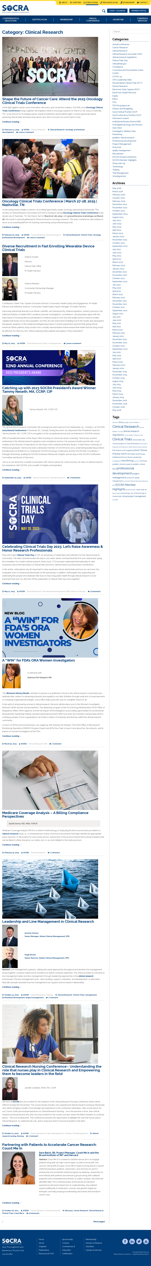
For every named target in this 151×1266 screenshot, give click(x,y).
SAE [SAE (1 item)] (113, 485)
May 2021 (116, 323)
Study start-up (118, 163)
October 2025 (118, 198)
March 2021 (117, 330)
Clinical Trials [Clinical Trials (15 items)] (122, 439)
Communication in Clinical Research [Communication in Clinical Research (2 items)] (126, 444)
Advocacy (69, 1211)
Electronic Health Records (124, 92)
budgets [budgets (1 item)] (126, 422)
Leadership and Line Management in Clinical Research (48, 921)
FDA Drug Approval (121, 105)
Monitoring (117, 134)
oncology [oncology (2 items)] (143, 461)
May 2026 (116, 188)
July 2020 (116, 352)
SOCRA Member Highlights (124, 160)
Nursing (20, 1136)
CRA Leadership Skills (122, 80)
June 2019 (116, 387)
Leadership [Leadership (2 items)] (137, 457)
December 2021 (119, 301)
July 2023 (116, 249)
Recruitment (117, 153)
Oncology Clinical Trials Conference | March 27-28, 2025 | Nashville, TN (49, 203)
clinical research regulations (124, 57)
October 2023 (118, 243)
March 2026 (117, 191)
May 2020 (116, 355)
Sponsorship (128, 2)
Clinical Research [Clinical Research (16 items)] (125, 427)
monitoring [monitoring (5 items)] (127, 460)
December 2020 (119, 339)
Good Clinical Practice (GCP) (124, 112)
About (64, 2)
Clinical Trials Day (25, 555)
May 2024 (116, 227)
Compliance (117, 67)
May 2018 (116, 410)
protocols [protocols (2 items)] (130, 478)
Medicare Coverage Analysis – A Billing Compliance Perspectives (45, 815)
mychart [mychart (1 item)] (136, 461)
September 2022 (119, 281)
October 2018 (118, 407)
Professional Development (124, 141)
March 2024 (117, 233)
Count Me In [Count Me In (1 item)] (144, 443)
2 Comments (75, 478)
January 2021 (118, 336)
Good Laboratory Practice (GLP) (126, 115)
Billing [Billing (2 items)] (121, 422)
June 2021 (116, 320)
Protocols (116, 147)
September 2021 (119, 310)
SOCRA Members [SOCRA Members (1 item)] (131, 489)
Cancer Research (38, 130)
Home (41, 1239)
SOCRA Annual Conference (124, 157)
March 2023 (117, 262)
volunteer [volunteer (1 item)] (115, 499)
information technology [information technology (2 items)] (136, 454)
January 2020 (118, 368)
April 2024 (116, 230)
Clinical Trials (86, 235)
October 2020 (118, 346)
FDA (45, 744)
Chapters (77, 2)
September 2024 (120, 214)
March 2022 (117, 294)
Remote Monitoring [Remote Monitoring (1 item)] (136, 481)
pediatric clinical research (123, 137)
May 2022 (116, 288)
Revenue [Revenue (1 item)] (145, 481)
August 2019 (117, 381)
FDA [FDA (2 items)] (114, 450)
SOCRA (26, 130)
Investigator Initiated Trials (124, 131)
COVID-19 (117, 76)
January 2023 (118, 268)
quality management (121, 150)
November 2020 (119, 342)
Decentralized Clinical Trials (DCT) (127, 83)
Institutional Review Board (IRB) (126, 121)
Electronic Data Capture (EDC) (126, 89)
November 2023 (119, 240)
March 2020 (117, 362)
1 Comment (56, 744)
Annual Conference (41, 478)
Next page (98, 1221)
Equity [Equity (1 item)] (140, 447)
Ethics (115, 99)
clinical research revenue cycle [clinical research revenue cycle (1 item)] (133, 435)
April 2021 (116, 326)
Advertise (90, 1246)
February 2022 (118, 297)
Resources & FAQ (110, 2)
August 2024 (117, 217)
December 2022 (119, 272)
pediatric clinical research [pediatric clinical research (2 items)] (122, 464)
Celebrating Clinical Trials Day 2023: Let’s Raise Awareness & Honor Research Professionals (52, 548)
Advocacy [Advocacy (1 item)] (115, 422)
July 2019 (116, 384)
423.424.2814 (7, 1254)
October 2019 (118, 378)
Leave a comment (26, 132)
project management (35, 998)
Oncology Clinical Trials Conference (80, 213)
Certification (67, 1253)
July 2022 (116, 285)
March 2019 (117, 394)
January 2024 (118, 236)
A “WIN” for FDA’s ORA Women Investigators (38, 660)
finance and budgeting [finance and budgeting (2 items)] (124, 450)
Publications (92, 2)
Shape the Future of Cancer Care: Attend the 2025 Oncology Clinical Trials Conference (52, 101)
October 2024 (118, 211)
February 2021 (118, 333)
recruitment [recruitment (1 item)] (126, 481)
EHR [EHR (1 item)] (120, 447)
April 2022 (116, 291)
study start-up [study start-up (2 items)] (141, 490)
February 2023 (118, 265)
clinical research (10, 834)
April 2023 (116, 259)
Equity (45, 343)
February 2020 (118, 365)
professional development (13, 238)
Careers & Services (94, 1250)
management (91, 995)
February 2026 (118, 194)
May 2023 (116, 256)
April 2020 (116, 358)
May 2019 (116, 391)
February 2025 (118, 201)
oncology (69, 130)
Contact (144, 2)
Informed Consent (120, 118)
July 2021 (116, 317)
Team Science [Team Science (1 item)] (116, 493)
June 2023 (116, 252)
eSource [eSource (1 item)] (144, 447)
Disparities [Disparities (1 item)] (115, 447)
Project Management (55, 1133)
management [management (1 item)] (116, 461)
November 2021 (119, 304)
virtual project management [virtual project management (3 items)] (134, 496)
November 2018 (119, 404)
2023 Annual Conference (14, 430)
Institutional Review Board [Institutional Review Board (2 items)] (122, 457)
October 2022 (118, 278)
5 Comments (34, 1213)
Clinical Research (57, 130)
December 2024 (119, 204)
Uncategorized (54, 343)
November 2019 (119, 375)
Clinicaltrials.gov (119, 64)
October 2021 (118, 307)
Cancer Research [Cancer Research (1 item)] (134, 422)
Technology (117, 166)
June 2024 (116, 223)
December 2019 (119, 371)
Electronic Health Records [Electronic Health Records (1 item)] (130, 447)
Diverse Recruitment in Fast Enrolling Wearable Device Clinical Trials (48, 248)
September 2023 (119, 246)
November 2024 (119, 207)
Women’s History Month (17, 693)
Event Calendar (117, 11)
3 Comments (95, 591)
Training (49, 995)
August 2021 (117, 313)
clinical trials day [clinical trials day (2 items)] (139, 440)
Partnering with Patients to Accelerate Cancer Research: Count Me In (49, 1146)
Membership (91, 1239)
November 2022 (119, 275)
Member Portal (139, 11)
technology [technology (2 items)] (125, 493)
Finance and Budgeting (122, 108)
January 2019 (118, 397)
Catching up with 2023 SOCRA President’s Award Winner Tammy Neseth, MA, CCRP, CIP (49, 390)
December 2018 (119, 400)
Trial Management (80, 1133)
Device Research (120, 86)
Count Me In (19, 1213)
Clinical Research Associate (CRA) (56, 591)
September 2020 (120, 349)
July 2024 (116, 220)
